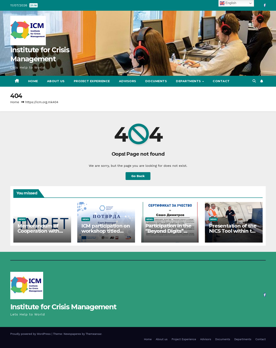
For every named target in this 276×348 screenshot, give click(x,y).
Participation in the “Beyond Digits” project (168, 231)
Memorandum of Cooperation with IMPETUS (38, 231)
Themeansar (94, 333)
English (228, 3)
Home (33, 81)
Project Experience (92, 81)
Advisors (127, 81)
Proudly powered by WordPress (31, 333)
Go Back (138, 176)
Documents (156, 81)
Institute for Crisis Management (63, 306)
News (22, 219)
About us (56, 81)
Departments (189, 81)
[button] (254, 81)
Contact (221, 81)
